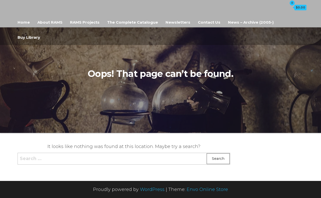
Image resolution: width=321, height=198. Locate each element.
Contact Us (209, 22)
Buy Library (29, 37)
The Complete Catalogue (132, 22)
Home (24, 22)
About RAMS (49, 22)
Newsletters (178, 22)
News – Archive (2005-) (251, 22)
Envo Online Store (207, 189)
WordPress (152, 189)
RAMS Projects (85, 22)
